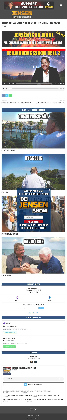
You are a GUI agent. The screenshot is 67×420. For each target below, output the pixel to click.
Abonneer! (33, 221)
